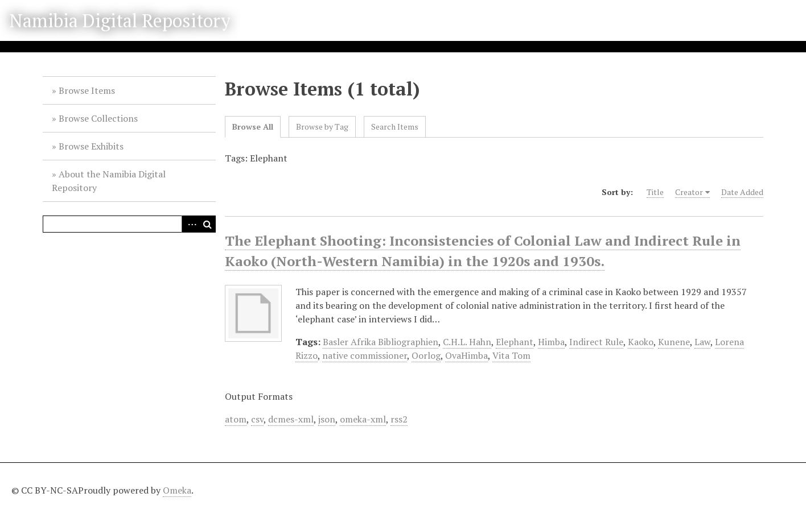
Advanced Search (190, 224)
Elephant (514, 341)
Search (207, 224)
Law (702, 341)
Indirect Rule (596, 341)
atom (235, 419)
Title (655, 192)
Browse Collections (98, 118)
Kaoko (640, 341)
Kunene (674, 341)
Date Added (742, 192)
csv (257, 419)
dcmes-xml (291, 419)
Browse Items (87, 90)
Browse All (252, 126)
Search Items (394, 126)
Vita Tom (511, 355)
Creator (689, 192)
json (326, 419)
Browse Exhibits (91, 146)
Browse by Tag (322, 126)
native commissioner (364, 355)
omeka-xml (363, 419)
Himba (551, 341)
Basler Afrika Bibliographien (380, 341)
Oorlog (426, 355)
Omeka (177, 490)
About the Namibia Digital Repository (109, 181)
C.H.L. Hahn (467, 341)
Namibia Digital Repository (120, 20)
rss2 (399, 419)
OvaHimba (466, 355)
